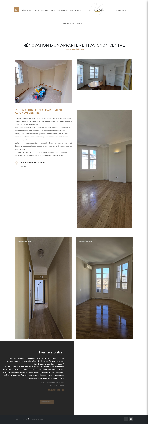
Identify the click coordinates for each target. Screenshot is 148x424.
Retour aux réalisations (75, 49)
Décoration (27, 10)
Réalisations (68, 23)
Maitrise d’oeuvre (59, 10)
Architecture (41, 10)
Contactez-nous (42, 401)
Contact (81, 23)
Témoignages (120, 10)
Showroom (75, 10)
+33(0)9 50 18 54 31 (55, 390)
